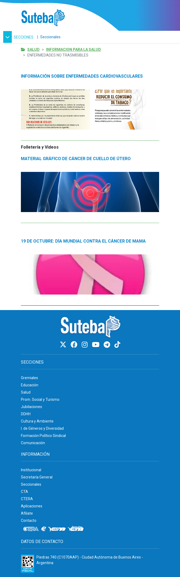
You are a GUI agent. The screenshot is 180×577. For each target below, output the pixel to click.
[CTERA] (31, 529)
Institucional (31, 470)
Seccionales (50, 37)
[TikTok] (117, 345)
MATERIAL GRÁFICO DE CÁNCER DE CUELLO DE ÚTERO (76, 158)
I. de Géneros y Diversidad (42, 428)
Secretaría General (36, 477)
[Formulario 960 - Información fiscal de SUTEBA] (27, 564)
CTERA (27, 499)
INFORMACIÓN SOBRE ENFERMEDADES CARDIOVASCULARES (82, 76)
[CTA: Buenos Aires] (76, 529)
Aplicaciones (31, 506)
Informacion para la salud (73, 49)
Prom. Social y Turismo (40, 399)
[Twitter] (64, 345)
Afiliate (27, 513)
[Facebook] (75, 345)
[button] (19, 37)
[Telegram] (108, 345)
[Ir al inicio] (43, 18)
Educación (29, 385)
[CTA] (57, 529)
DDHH (26, 414)
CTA (24, 491)
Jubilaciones (31, 407)
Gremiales (29, 378)
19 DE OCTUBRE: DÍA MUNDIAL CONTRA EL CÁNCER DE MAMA (83, 241)
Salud (33, 49)
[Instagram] (85, 345)
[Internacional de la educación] (43, 529)
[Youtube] (96, 345)
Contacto (28, 520)
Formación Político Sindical (43, 435)
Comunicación (33, 443)
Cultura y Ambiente (37, 421)
